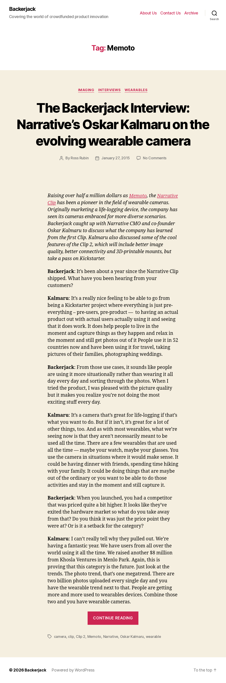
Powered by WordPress (73, 670)
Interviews (109, 90)
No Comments (155, 158)
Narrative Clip (63, 203)
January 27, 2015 (115, 158)
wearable (154, 636)
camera (60, 636)
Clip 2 (81, 636)
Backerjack (23, 9)
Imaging (85, 90)
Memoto (138, 196)
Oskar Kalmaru (133, 636)
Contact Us (170, 13)
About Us (148, 13)
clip (71, 636)
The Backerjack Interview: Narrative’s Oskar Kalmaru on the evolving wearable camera (113, 124)
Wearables (137, 90)
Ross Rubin (80, 158)
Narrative (111, 636)
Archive (191, 13)
